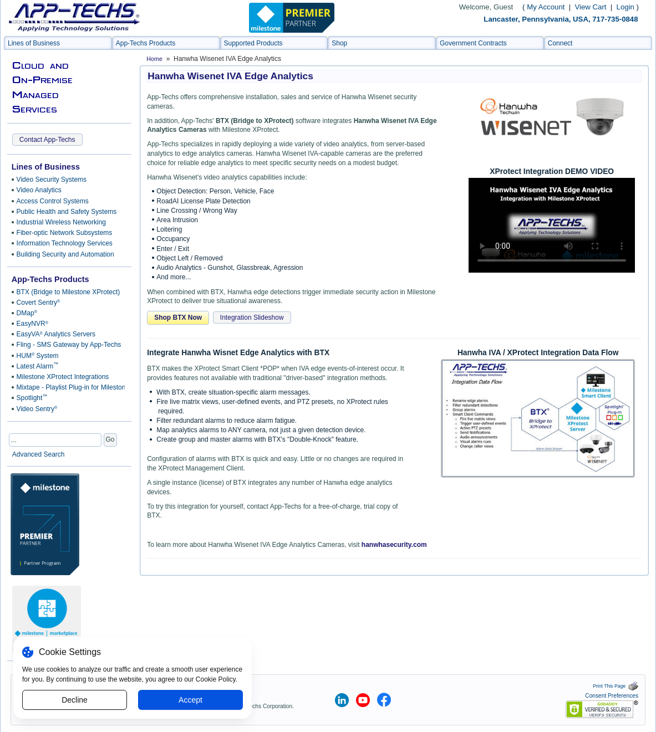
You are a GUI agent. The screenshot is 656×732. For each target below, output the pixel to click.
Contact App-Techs (47, 140)
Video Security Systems (52, 179)
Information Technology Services (65, 243)
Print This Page (615, 686)
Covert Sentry (38, 302)
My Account (546, 7)
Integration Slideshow (252, 317)
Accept (190, 699)
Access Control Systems (53, 201)
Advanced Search (38, 454)
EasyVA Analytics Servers (56, 334)
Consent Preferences (611, 696)
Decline (75, 699)
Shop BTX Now (178, 317)
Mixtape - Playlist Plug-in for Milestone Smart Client (69, 387)
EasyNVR (32, 323)
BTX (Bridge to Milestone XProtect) (68, 292)
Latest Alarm (38, 365)
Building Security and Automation (65, 254)
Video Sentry (37, 409)
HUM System (38, 356)
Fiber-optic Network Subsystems (65, 233)
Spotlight (32, 397)
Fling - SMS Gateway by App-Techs (69, 345)
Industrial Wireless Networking (61, 222)
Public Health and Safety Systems (67, 212)
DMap (27, 313)
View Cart (592, 7)
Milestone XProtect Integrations (63, 377)
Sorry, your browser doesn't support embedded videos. (552, 225)
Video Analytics (39, 190)
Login (625, 7)
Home (154, 58)
